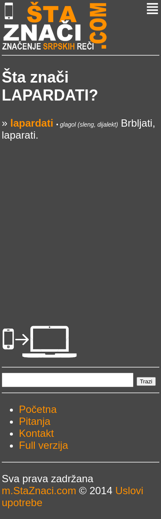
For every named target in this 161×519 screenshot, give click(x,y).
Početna (38, 409)
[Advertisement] (80, 221)
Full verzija (43, 445)
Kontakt (36, 433)
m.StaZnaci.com (39, 490)
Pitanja (34, 421)
